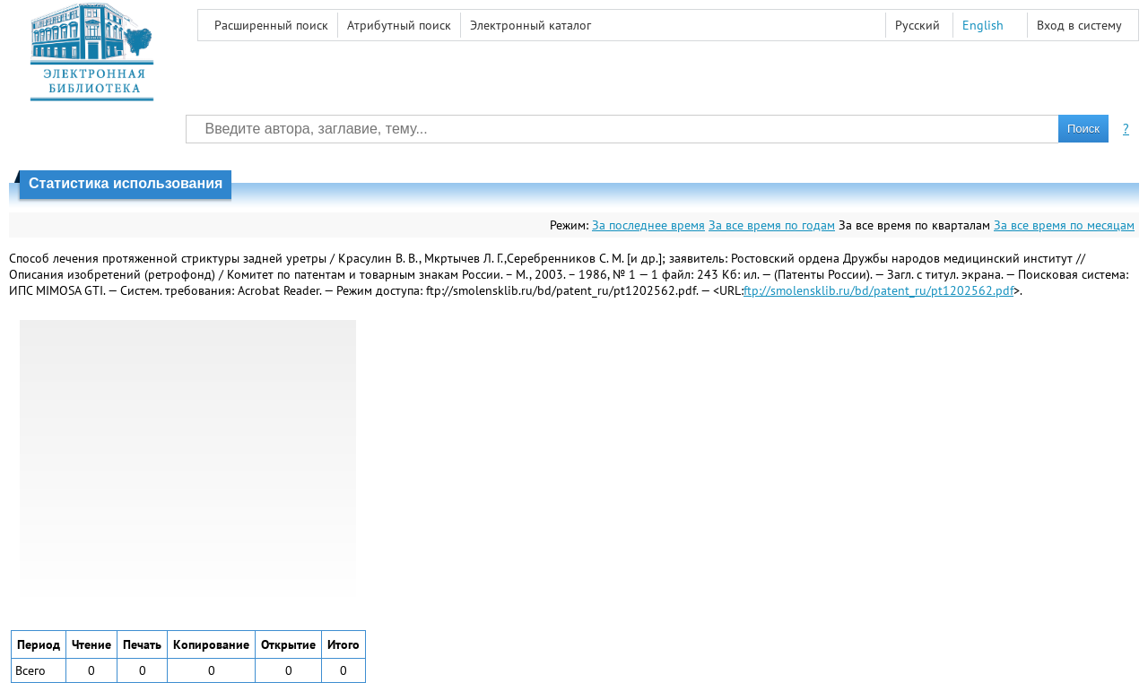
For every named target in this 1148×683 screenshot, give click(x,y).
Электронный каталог (530, 25)
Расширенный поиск (271, 25)
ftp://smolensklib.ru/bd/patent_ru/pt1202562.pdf (878, 290)
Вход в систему (1079, 25)
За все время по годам (772, 225)
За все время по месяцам (1064, 225)
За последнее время (648, 225)
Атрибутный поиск (399, 25)
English (983, 25)
